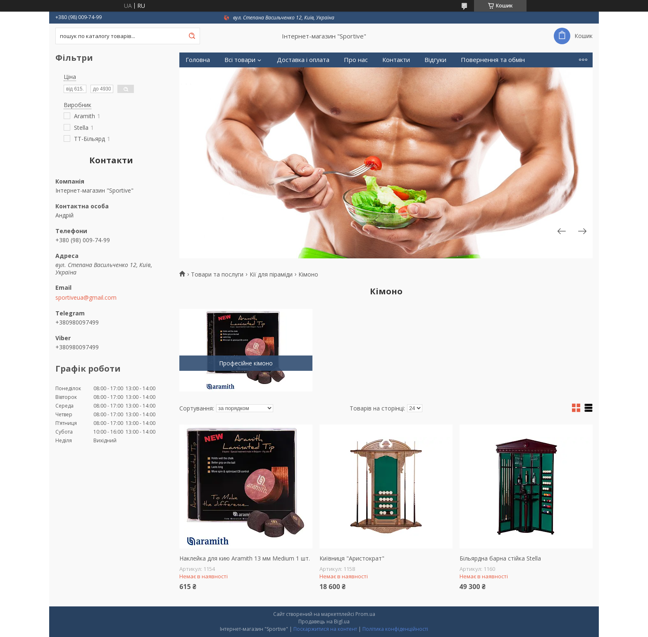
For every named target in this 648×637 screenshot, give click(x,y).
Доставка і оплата (303, 60)
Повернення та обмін (493, 60)
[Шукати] (191, 36)
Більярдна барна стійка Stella (500, 558)
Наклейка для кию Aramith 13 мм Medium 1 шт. (244, 558)
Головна (198, 60)
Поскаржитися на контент (325, 628)
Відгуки (435, 60)
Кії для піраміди (271, 274)
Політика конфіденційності (395, 628)
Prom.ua (365, 614)
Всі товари (239, 60)
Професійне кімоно (246, 363)
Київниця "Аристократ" (351, 558)
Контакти (396, 60)
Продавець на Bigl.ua (324, 621)
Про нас (356, 60)
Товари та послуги (217, 274)
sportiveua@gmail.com (86, 297)
